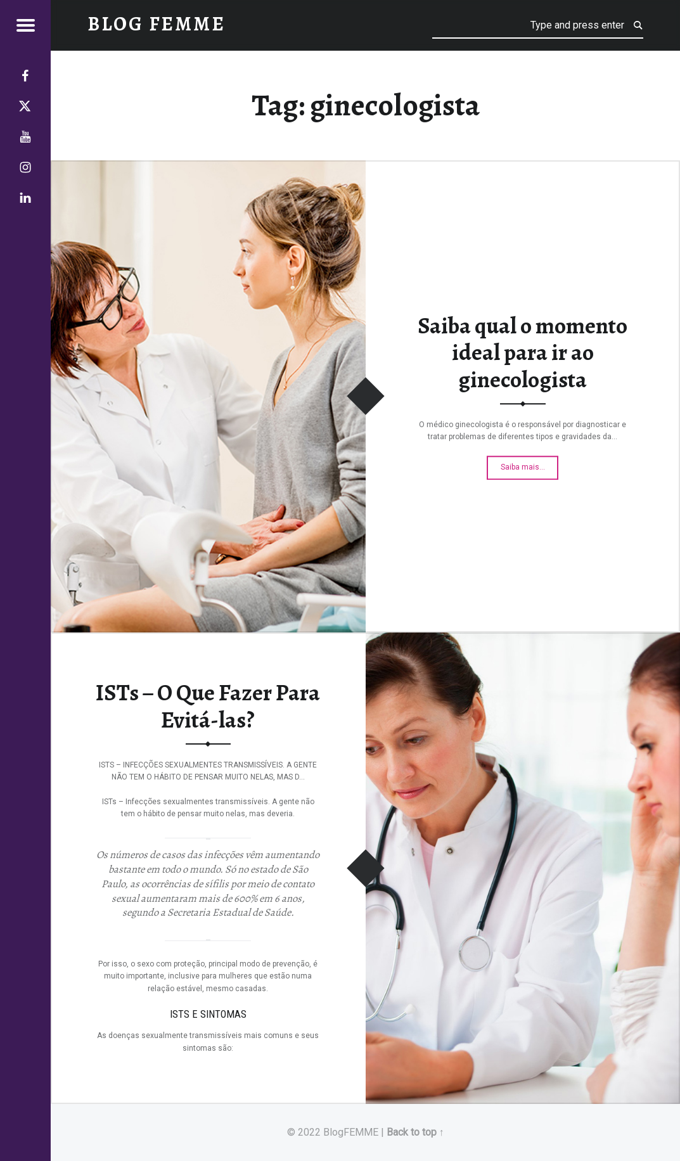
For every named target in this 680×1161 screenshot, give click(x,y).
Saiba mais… (529, 464)
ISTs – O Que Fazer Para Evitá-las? (208, 706)
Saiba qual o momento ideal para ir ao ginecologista (522, 353)
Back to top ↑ (415, 1132)
